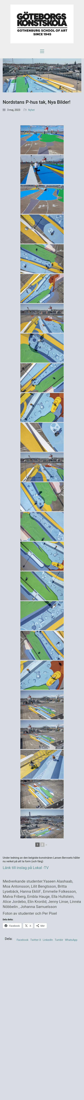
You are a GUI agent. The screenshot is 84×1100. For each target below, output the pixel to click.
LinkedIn (48, 940)
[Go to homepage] (42, 24)
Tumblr (59, 940)
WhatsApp (71, 940)
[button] (42, 51)
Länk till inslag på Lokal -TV (26, 868)
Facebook (22, 940)
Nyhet (31, 109)
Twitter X (35, 940)
